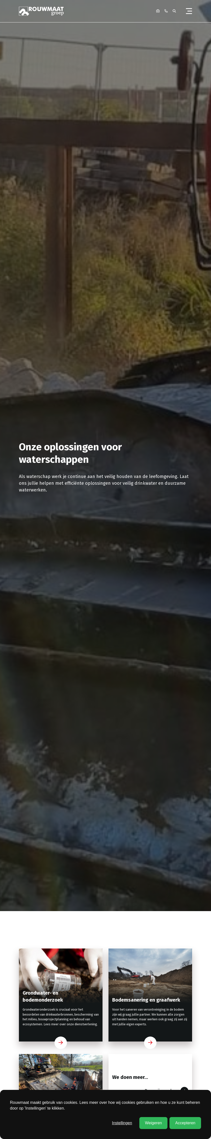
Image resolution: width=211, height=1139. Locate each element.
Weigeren (153, 1123)
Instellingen (122, 1123)
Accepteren (185, 1123)
